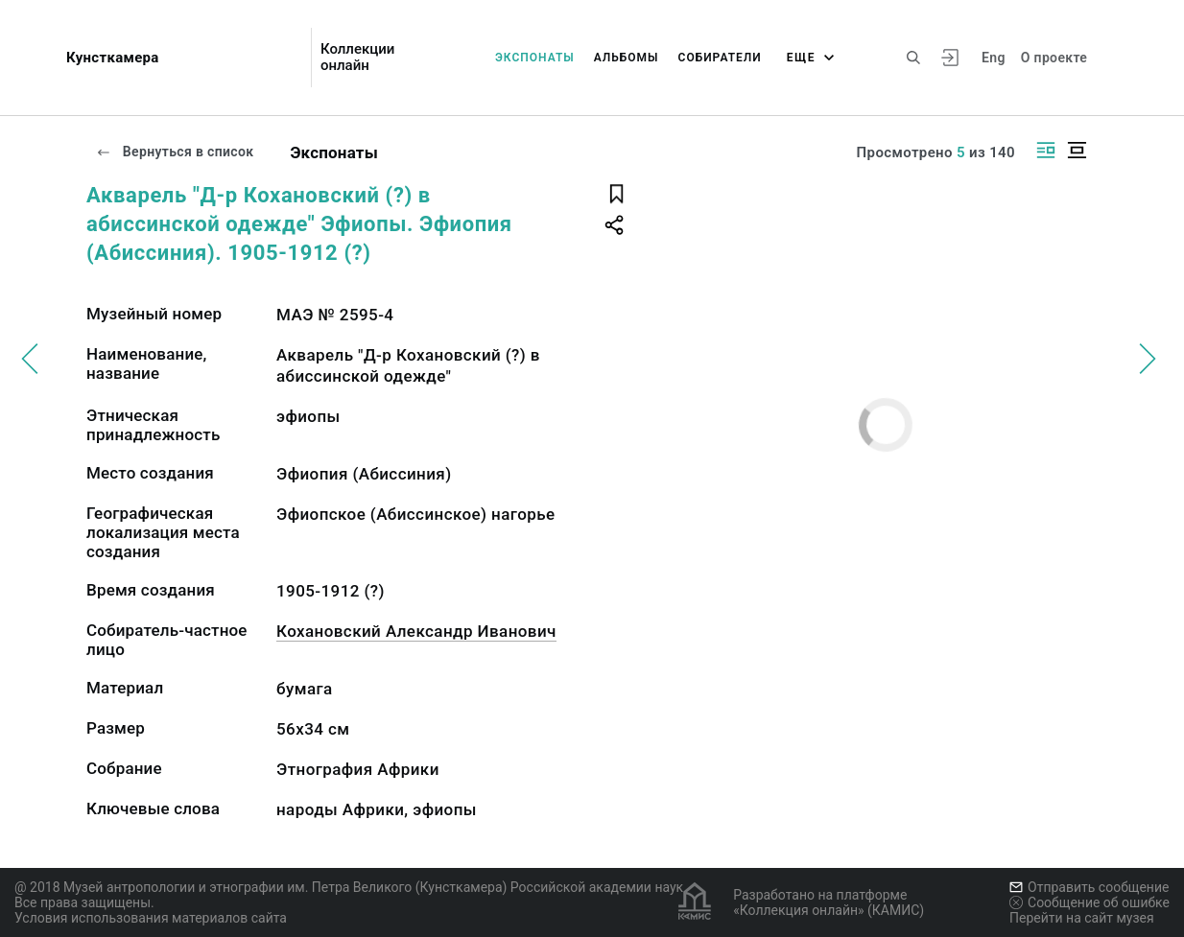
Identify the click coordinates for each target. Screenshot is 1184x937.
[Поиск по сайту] (913, 57)
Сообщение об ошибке (1089, 902)
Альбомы (626, 57)
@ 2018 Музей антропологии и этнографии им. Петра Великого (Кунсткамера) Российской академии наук (348, 887)
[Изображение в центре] (1076, 150)
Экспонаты (535, 57)
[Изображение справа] (1045, 150)
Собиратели (720, 57)
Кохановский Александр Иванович (416, 631)
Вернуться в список (174, 151)
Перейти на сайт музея (1081, 917)
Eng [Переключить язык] (994, 57)
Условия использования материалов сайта (150, 917)
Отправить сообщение (1089, 887)
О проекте (1054, 57)
